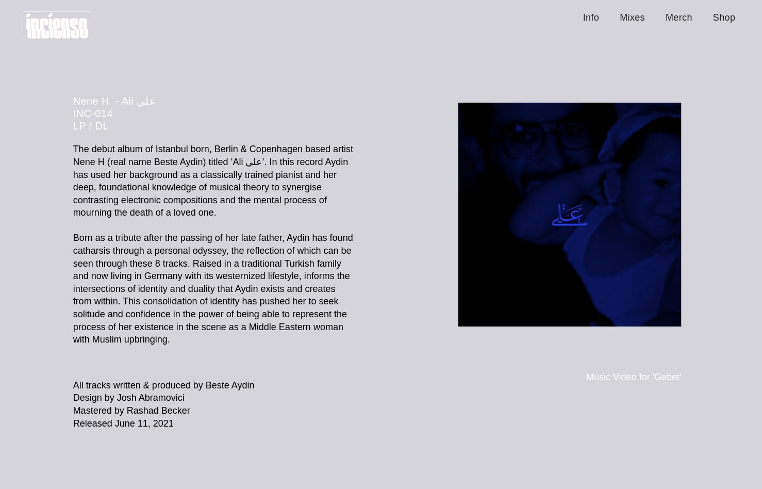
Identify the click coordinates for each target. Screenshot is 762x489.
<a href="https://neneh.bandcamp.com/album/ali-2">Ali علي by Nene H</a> (214, 455)
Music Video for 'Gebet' (634, 377)
